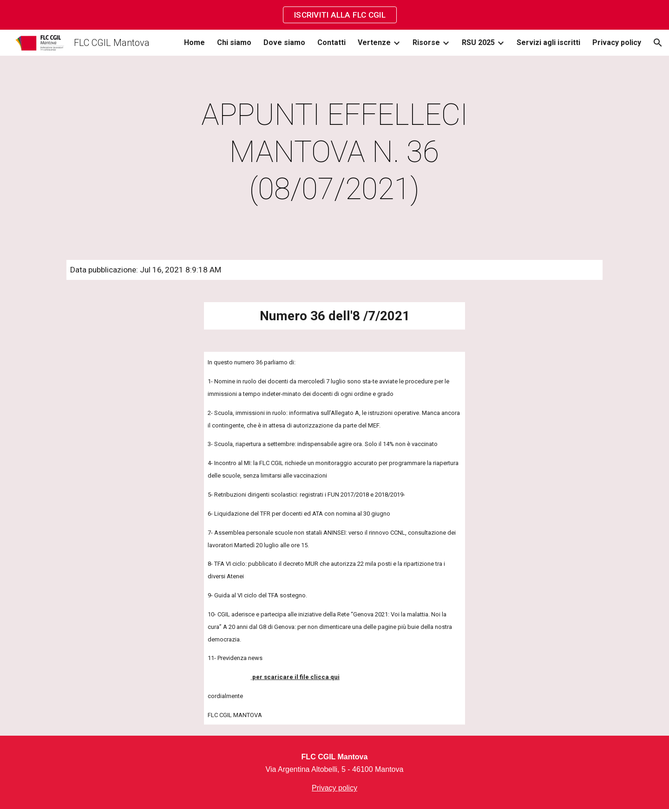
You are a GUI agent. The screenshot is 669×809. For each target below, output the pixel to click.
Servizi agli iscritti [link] (548, 42)
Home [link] (194, 42)
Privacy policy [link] (616, 42)
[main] (334, 152)
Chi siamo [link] (234, 42)
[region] (334, 15)
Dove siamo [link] (284, 42)
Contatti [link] (331, 42)
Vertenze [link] (374, 42)
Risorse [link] (426, 42)
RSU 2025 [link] (478, 42)
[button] (658, 43)
